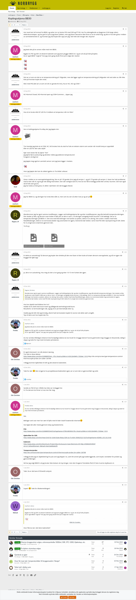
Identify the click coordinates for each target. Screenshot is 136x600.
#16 (126, 384)
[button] (26, 8)
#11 (126, 269)
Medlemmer (34, 8)
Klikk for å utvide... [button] (75, 522)
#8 (126, 193)
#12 (126, 286)
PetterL (121, 544)
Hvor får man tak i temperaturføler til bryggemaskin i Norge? (37, 561)
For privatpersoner (32, 544)
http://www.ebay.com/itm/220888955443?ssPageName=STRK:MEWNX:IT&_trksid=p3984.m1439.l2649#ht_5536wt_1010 (66, 431)
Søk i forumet (21, 11)
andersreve (13, 21)
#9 (126, 211)
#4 (126, 91)
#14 (126, 349)
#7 (126, 176)
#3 (126, 74)
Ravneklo (16, 563)
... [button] (17, 25)
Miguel (16, 550)
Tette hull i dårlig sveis (22, 567)
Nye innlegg (21, 8)
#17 (126, 401)
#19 (126, 485)
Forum (12, 8)
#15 (126, 367)
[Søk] (124, 8)
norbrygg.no (46, 8)
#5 (126, 108)
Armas (16, 569)
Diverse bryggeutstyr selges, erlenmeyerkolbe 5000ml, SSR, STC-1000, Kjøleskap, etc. (53, 542)
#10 (126, 252)
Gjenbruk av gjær (20, 555)
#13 (126, 319)
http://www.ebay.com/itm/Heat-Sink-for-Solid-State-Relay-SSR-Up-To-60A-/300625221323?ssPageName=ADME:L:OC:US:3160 (67, 438)
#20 (126, 502)
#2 (126, 46)
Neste (24, 25)
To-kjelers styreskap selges (31, 548)
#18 (126, 467)
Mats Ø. (16, 544)
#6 (126, 126)
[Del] (123, 29)
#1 (126, 29)
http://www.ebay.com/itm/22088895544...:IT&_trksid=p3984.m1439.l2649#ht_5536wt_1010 (56, 356)
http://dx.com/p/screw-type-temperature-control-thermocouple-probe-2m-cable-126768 (55, 452)
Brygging (31, 557)
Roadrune (120, 569)
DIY (28, 563)
